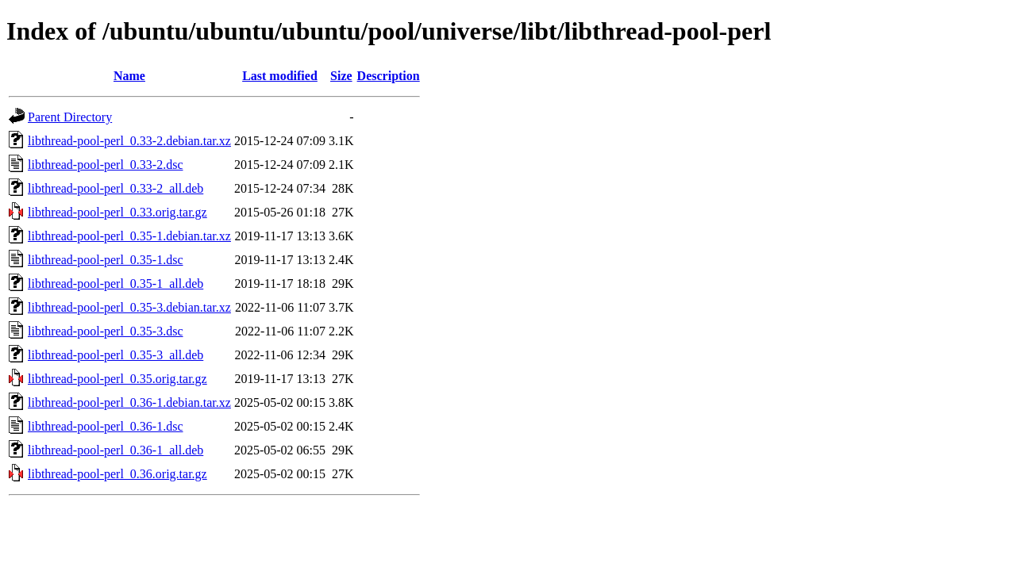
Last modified (280, 75)
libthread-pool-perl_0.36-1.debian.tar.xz (129, 402)
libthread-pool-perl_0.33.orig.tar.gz (117, 212)
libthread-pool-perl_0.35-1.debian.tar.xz (129, 236)
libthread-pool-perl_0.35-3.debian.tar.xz (129, 307)
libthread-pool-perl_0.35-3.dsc (105, 331)
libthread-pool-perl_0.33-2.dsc (105, 164)
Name (129, 75)
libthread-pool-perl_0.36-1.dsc (105, 426)
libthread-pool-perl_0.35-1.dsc (105, 259)
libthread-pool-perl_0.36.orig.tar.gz (117, 474)
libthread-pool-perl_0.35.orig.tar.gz (117, 378)
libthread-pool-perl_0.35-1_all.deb (115, 283)
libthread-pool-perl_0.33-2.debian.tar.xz (129, 141)
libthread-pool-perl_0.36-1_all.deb (115, 450)
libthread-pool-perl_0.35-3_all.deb (115, 355)
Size (341, 75)
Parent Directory (70, 117)
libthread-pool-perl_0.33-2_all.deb (115, 188)
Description (388, 75)
